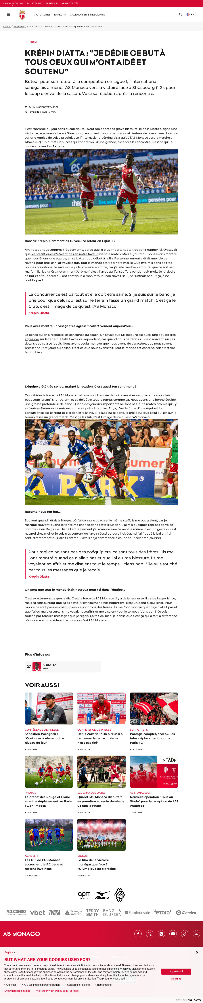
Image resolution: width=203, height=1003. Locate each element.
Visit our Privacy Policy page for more (57, 990)
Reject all (176, 978)
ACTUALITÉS (42, 14)
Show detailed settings (17, 990)
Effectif (60, 14)
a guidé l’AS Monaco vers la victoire (144, 137)
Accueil (7, 26)
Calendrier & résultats (87, 14)
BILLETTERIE (34, 3)
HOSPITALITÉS (70, 3)
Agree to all (176, 971)
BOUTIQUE (52, 3)
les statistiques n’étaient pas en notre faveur (64, 254)
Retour (31, 41)
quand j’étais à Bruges (54, 520)
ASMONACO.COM (13, 3)
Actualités (19, 26)
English (10, 952)
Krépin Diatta (149, 129)
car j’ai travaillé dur (65, 263)
